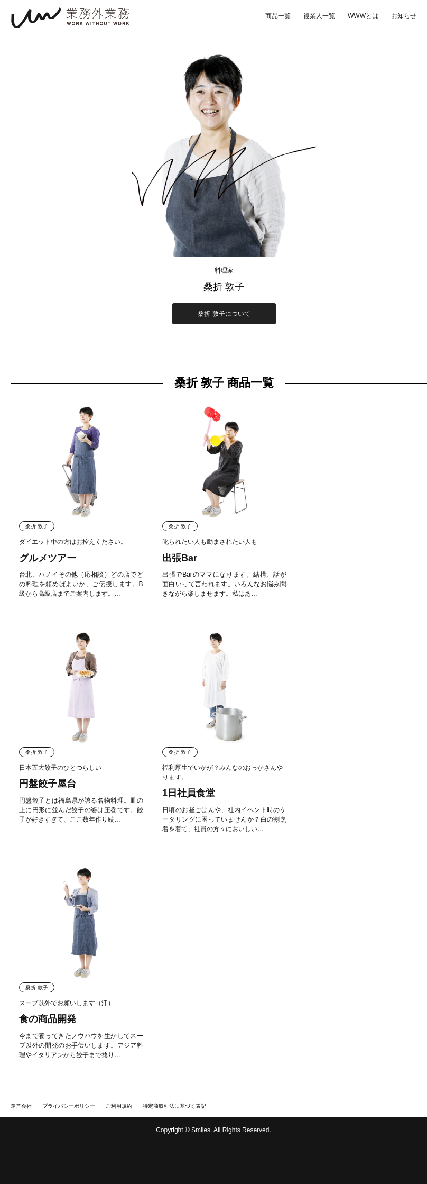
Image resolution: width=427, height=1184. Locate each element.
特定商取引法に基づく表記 (174, 1106)
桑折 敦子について (224, 313)
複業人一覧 (319, 16)
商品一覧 (278, 16)
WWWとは (363, 16)
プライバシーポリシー (68, 1106)
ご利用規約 (119, 1106)
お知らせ (403, 16)
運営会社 (21, 1106)
